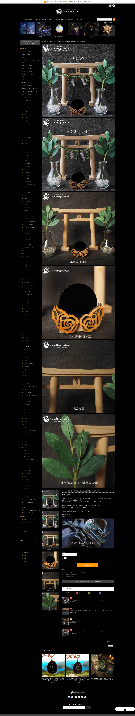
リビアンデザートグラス (28, 459)
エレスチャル (26, 172)
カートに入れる (87, 564)
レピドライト (26, 479)
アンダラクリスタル (27, 68)
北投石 (24, 427)
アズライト (25, 120)
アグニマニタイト (27, 111)
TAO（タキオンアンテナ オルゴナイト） (30, 61)
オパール (25, 189)
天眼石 (24, 349)
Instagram (25, 552)
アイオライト (26, 97)
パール (24, 375)
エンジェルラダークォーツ (29, 184)
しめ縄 (63, 552)
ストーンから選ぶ (26, 94)
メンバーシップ (27, 525)
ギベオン (25, 218)
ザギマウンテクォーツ (28, 247)
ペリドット (25, 424)
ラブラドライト (26, 464)
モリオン (25, 441)
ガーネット (25, 204)
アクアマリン (26, 105)
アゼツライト (26, 126)
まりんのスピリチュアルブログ (30, 543)
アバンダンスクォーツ (28, 134)
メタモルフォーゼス (27, 435)
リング (23, 79)
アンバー (25, 158)
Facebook (25, 546)
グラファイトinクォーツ (28, 224)
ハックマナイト (26, 372)
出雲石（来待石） (27, 163)
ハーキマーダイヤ (27, 369)
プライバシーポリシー (28, 534)
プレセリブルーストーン (28, 407)
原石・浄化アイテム (27, 65)
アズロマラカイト (27, 123)
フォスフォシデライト (28, 502)
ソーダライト (26, 317)
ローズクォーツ (26, 488)
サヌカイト (25, 250)
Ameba (25, 555)
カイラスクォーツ (27, 201)
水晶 (24, 270)
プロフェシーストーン (28, 412)
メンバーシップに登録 (67, 571)
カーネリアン (26, 207)
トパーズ (25, 354)
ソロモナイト (26, 320)
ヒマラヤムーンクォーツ (28, 386)
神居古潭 (25, 210)
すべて (67, 592)
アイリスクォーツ (27, 100)
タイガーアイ (26, 325)
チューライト (26, 340)
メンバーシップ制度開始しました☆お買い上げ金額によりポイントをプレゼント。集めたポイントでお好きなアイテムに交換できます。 (54, 19)
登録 (88, 706)
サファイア (25, 253)
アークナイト (26, 108)
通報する (110, 645)
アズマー (25, 117)
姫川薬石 (25, 389)
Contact (25, 531)
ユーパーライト (26, 453)
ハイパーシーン (26, 366)
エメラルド (25, 169)
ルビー (24, 476)
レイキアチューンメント (28, 85)
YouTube (25, 561)
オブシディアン (26, 192)
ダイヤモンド (26, 323)
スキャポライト (26, 276)
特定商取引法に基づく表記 (29, 536)
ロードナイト (26, 490)
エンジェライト (26, 175)
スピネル (25, 297)
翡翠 (24, 380)
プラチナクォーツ (27, 398)
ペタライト (25, 421)
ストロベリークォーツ (28, 288)
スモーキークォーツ (27, 305)
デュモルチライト (27, 496)
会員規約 (117, 714)
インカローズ (26, 166)
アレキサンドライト (27, 152)
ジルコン (25, 268)
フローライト (26, 415)
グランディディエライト (28, 227)
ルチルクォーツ (26, 473)
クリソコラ (25, 230)
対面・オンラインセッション (29, 91)
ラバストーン (26, 456)
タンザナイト (26, 331)
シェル (24, 259)
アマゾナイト (26, 143)
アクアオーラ (26, 103)
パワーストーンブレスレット (29, 51)
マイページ (26, 528)
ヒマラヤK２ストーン (28, 383)
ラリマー (25, 467)
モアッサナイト (26, 438)
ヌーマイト (25, 360)
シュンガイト (26, 265)
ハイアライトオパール (28, 363)
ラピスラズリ (26, 462)
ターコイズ (25, 328)
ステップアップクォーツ (28, 285)
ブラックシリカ (26, 401)
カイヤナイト (26, 198)
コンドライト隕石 (27, 244)
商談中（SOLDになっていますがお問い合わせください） (31, 511)
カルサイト (25, 213)
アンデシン (25, 155)
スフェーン (25, 299)
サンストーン (26, 256)
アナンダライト (26, 129)
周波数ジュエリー (26, 54)
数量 (63, 558)
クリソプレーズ (26, 233)
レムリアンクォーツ (27, 482)
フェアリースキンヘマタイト (29, 395)
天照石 (24, 352)
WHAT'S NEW (26, 522)
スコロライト (26, 279)
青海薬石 (25, 186)
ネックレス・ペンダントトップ (30, 74)
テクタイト (25, 343)
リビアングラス (26, 470)
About (24, 519)
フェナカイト (26, 418)
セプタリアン (26, 308)
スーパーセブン (26, 291)
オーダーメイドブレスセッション (30, 88)
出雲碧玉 (25, 160)
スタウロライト (26, 282)
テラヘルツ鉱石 (26, 346)
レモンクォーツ (26, 485)
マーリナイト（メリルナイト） (30, 430)
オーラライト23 (26, 195)
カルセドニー (26, 215)
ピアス (23, 77)
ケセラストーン (26, 239)
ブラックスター (26, 404)
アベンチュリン (26, 137)
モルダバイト (26, 447)
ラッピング (25, 507)
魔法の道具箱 (25, 82)
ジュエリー (25, 57)
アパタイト (25, 131)
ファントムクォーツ (27, 392)
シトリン (25, 262)
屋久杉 (24, 450)
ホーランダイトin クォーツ (29, 499)
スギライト (25, 273)
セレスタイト (26, 311)
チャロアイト (26, 337)
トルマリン (25, 357)
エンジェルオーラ (27, 178)
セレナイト (25, 314)
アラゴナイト (26, 149)
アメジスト (25, 146)
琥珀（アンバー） (27, 241)
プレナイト (25, 409)
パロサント (25, 378)
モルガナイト (26, 444)
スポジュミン (26, 302)
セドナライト (26, 493)
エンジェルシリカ (27, 181)
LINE (24, 558)
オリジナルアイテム (27, 71)
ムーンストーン (26, 433)
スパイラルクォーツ (27, 294)
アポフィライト (26, 140)
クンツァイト (26, 236)
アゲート (25, 114)
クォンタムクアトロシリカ (29, 221)
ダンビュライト (26, 334)
